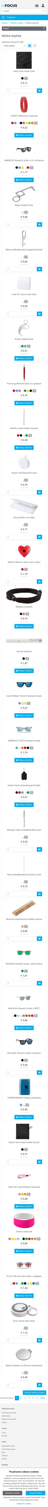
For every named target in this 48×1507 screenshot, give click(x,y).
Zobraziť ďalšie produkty (34, 1392)
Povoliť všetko (35, 1493)
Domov (5, 23)
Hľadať (24, 28)
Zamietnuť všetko (12, 1493)
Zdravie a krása (16, 23)
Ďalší (43, 1398)
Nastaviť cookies (24, 1504)
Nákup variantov (24, 135)
